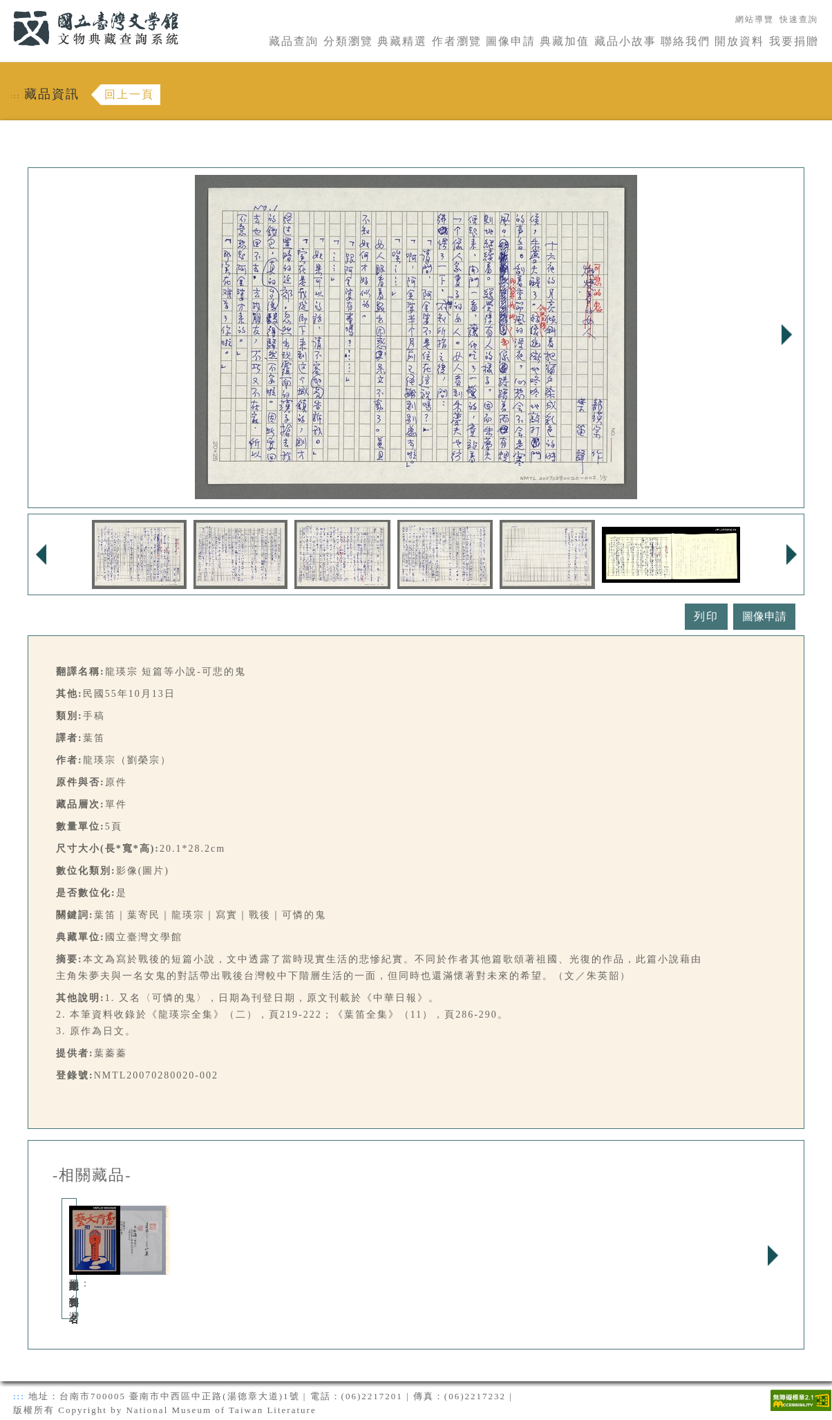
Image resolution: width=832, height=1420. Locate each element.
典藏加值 (564, 41)
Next (786, 334)
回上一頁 (129, 94)
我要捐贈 (794, 41)
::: (5, 8)
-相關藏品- (92, 1175)
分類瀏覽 (348, 41)
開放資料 (739, 41)
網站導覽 (754, 19)
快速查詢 (798, 19)
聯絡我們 (685, 41)
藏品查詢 (294, 41)
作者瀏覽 (457, 41)
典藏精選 (402, 41)
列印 (706, 616)
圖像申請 (511, 41)
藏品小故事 (625, 41)
